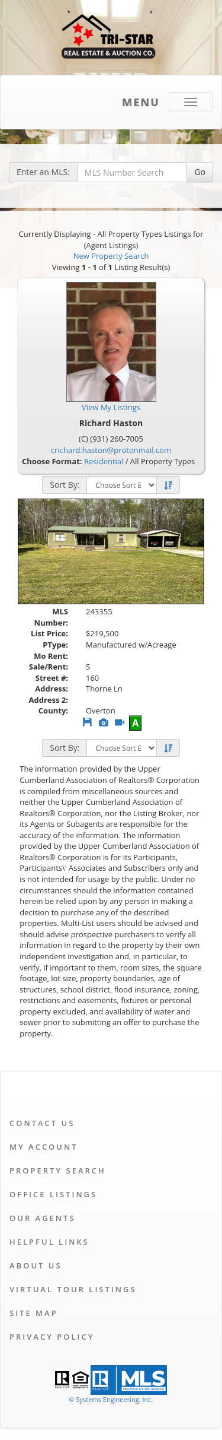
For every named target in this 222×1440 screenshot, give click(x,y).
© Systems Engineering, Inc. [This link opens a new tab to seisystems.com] (111, 1399)
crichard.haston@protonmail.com (111, 450)
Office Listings (53, 1194)
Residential (103, 461)
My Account (43, 1146)
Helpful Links (49, 1241)
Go (199, 171)
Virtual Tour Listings (73, 1289)
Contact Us (42, 1123)
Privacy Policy (51, 1336)
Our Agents (42, 1218)
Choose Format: (52, 461)
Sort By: (64, 484)
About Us (35, 1265)
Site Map (33, 1313)
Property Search (57, 1170)
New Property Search (111, 255)
